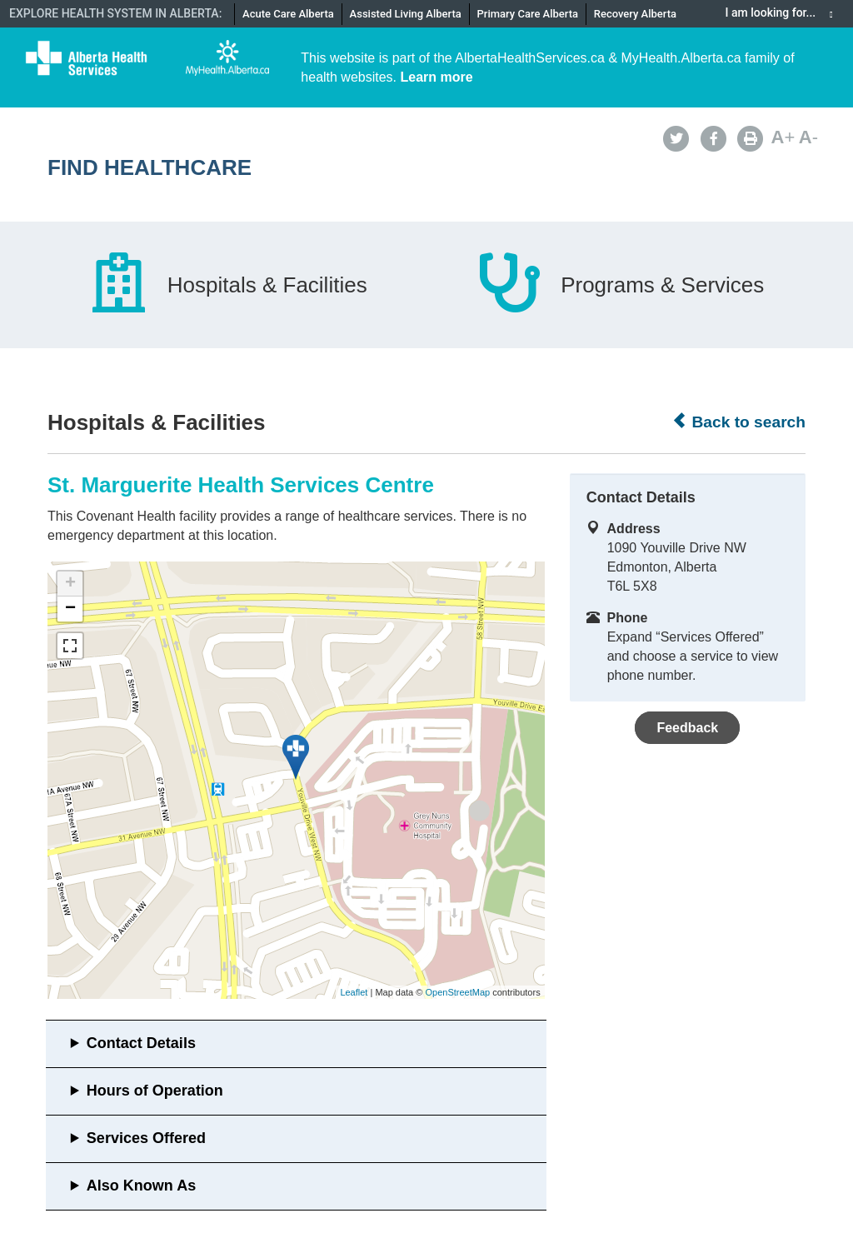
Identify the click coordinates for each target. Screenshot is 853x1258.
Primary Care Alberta (527, 13)
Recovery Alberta (635, 13)
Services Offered (146, 1138)
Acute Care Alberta (288, 13)
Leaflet (353, 992)
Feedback (687, 728)
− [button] (70, 609)
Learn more (437, 77)
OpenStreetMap (457, 992)
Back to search (738, 421)
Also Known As (141, 1185)
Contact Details (141, 1043)
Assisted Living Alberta (405, 13)
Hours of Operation (155, 1090)
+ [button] (70, 584)
